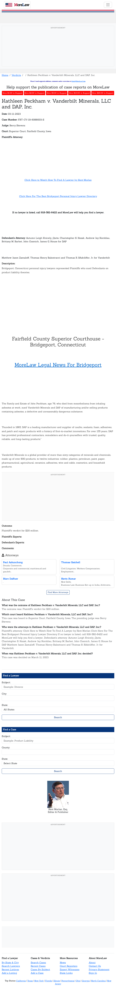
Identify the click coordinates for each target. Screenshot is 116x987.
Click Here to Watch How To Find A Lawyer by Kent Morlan (58, 179)
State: (5, 705)
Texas (30, 980)
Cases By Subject (40, 969)
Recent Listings (10, 969)
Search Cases (38, 962)
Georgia (86, 980)
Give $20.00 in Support (102, 93)
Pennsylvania (67, 980)
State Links (66, 972)
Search (58, 717)
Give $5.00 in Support (57, 93)
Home (5, 75)
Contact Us (95, 966)
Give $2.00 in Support (34, 93)
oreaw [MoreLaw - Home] (17, 4)
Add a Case (37, 972)
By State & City (10, 962)
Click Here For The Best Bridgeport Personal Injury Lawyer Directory (58, 196)
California (21, 980)
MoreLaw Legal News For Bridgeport (58, 365)
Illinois (56, 980)
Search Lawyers (11, 966)
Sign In (93, 972)
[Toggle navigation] (108, 5)
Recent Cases (38, 966)
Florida (48, 980)
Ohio (78, 980)
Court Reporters (68, 966)
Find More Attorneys (58, 592)
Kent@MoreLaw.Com (78, 81)
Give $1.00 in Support (12, 93)
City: (4, 693)
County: (6, 747)
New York (39, 980)
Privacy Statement (99, 969)
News (63, 962)
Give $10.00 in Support (79, 93)
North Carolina (98, 980)
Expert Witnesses (69, 969)
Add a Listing (9, 972)
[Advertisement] (58, 50)
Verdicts (16, 75)
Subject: (6, 682)
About (92, 962)
